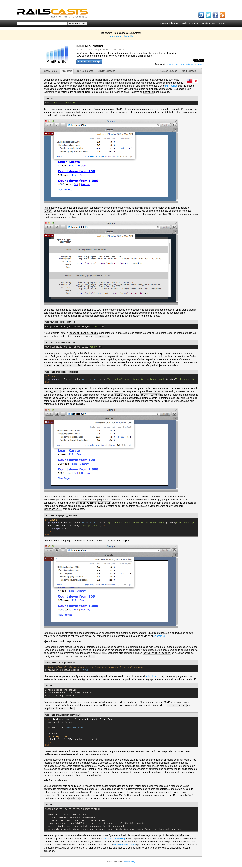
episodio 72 (151, 676)
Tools (114, 49)
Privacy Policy (129, 862)
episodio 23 (159, 636)
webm (194, 64)
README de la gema (124, 844)
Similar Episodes (106, 71)
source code (173, 64)
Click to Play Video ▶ (89, 61)
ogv (200, 64)
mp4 (182, 64)
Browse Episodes (169, 23)
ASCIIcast (67, 71)
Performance (105, 49)
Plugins (121, 49)
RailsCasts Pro (190, 23)
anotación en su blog (114, 838)
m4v (188, 64)
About (222, 23)
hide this (128, 36)
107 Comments (85, 71)
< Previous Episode (167, 71)
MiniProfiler (171, 85)
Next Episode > (190, 71)
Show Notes (50, 71)
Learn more (115, 36)
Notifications (208, 23)
